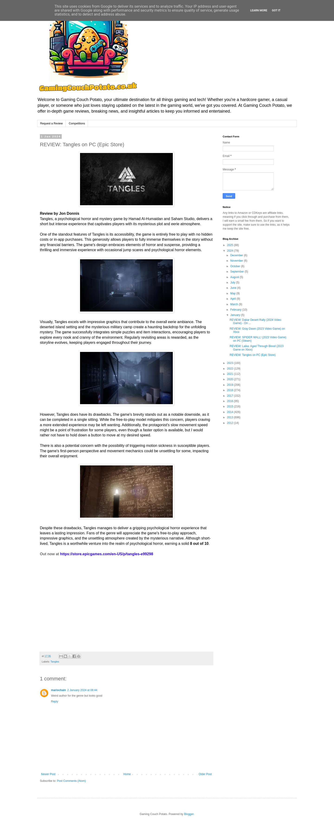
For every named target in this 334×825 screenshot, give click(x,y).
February (236, 309)
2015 (230, 406)
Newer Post (48, 774)
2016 (230, 401)
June (233, 287)
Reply (54, 701)
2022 (230, 368)
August (235, 277)
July (233, 282)
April (233, 298)
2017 (230, 395)
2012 (230, 423)
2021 (230, 374)
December (237, 255)
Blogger (189, 814)
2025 (230, 245)
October (235, 266)
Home (127, 774)
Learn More (258, 10)
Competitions (77, 123)
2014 (230, 412)
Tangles (55, 661)
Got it (276, 10)
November (237, 260)
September (237, 271)
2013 (230, 417)
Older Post (205, 774)
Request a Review (51, 123)
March (234, 304)
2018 (230, 390)
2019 (230, 385)
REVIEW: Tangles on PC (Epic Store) (253, 355)
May (233, 293)
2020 (230, 379)
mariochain (58, 690)
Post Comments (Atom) (71, 781)
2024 (230, 250)
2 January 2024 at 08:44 (82, 690)
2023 (230, 363)
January (235, 315)
